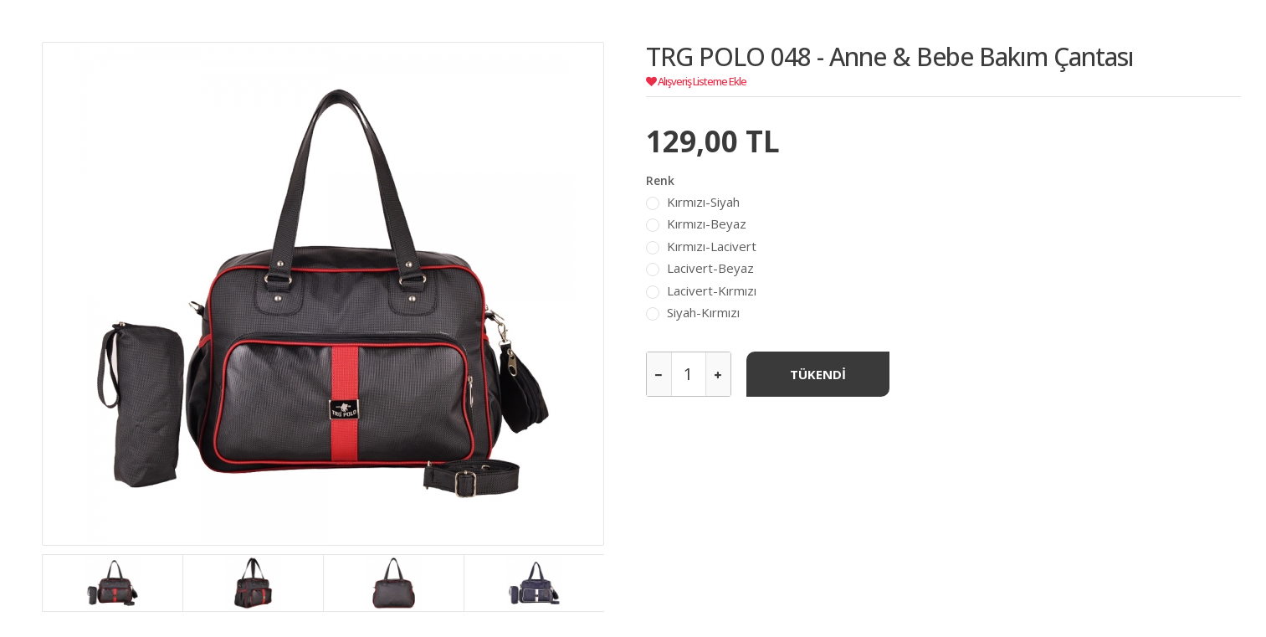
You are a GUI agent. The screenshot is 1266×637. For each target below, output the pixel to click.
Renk (660, 180)
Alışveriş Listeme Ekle (696, 81)
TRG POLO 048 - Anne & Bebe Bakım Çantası (890, 56)
